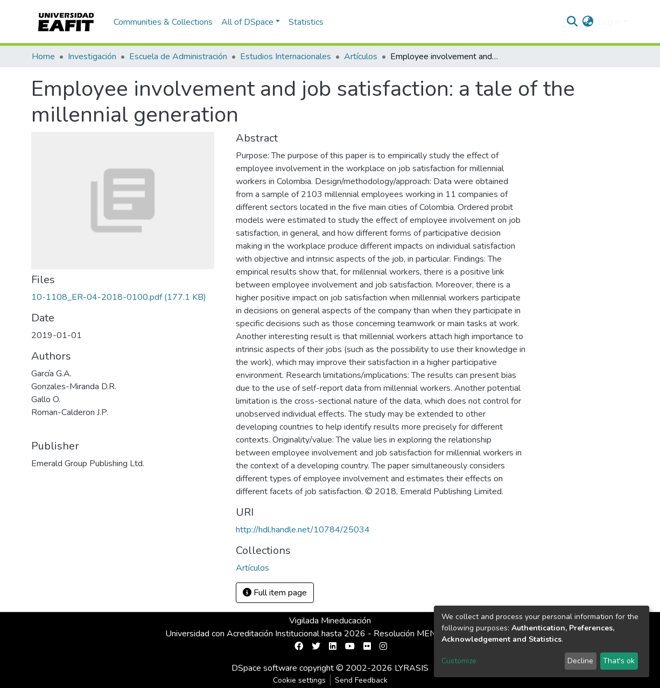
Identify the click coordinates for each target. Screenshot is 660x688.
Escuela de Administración (178, 56)
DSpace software (264, 668)
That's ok (619, 661)
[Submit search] (572, 22)
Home (43, 56)
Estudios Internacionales (285, 56)
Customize (458, 661)
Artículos (360, 56)
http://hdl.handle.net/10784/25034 (303, 530)
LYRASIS (412, 668)
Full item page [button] (275, 593)
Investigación (92, 56)
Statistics (306, 22)
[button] (588, 22)
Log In (609, 22)
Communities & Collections (163, 22)
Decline (580, 661)
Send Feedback (361, 680)
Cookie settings (299, 680)
